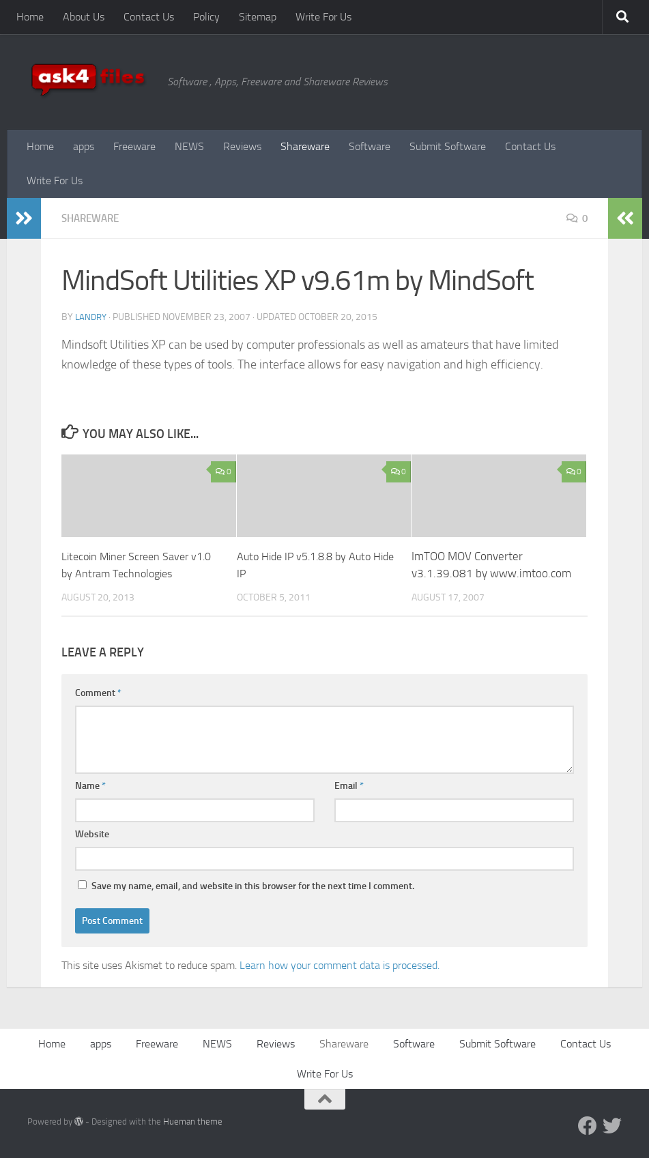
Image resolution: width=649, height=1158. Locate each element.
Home (30, 16)
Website (92, 834)
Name (90, 786)
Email (349, 786)
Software (369, 146)
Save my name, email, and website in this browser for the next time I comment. (252, 886)
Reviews (242, 146)
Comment (98, 693)
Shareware (305, 146)
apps (83, 146)
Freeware (134, 146)
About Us (83, 16)
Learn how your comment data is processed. (339, 965)
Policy (206, 16)
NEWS (189, 146)
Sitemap (257, 16)
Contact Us (149, 16)
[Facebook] (587, 1125)
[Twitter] (612, 1125)
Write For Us (323, 16)
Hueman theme (192, 1121)
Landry (92, 317)
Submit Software (447, 146)
